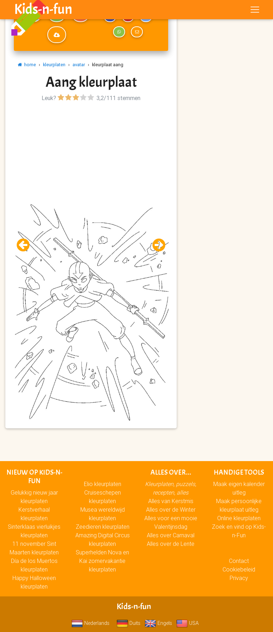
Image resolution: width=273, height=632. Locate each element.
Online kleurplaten (239, 518)
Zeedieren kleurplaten (102, 526)
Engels (158, 623)
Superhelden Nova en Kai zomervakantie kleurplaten (102, 561)
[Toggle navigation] (254, 11)
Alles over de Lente (170, 543)
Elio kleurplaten (102, 483)
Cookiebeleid (239, 569)
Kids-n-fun (43, 10)
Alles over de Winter (171, 509)
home (27, 65)
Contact (239, 560)
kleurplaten (54, 65)
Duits (128, 623)
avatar (79, 65)
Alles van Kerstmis (170, 501)
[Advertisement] (91, 153)
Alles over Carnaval (170, 535)
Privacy (239, 577)
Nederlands (90, 623)
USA (187, 623)
